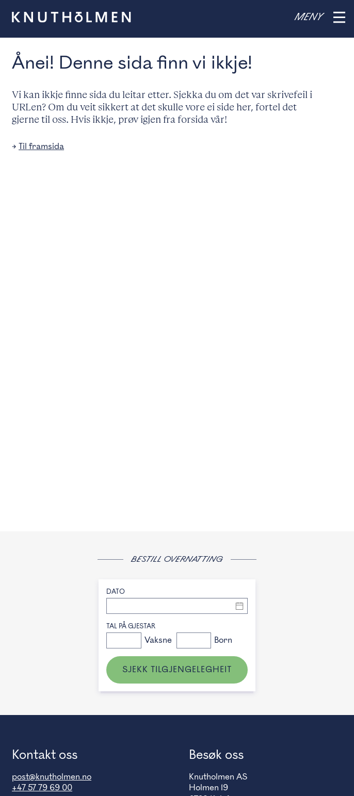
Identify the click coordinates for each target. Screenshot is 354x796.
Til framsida (41, 146)
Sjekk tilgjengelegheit (177, 669)
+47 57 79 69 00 (42, 788)
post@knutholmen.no (51, 777)
